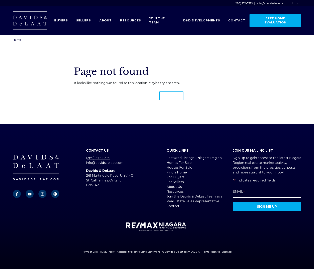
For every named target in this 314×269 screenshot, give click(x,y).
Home (17, 39)
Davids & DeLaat (100, 171)
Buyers (61, 20)
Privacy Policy (107, 251)
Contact (236, 20)
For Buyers (175, 177)
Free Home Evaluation (275, 20)
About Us (174, 187)
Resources (130, 20)
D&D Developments (201, 20)
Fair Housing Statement (146, 251)
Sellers (83, 20)
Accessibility (124, 251)
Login (296, 3)
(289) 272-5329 (244, 3)
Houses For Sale (179, 167)
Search (171, 96)
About (105, 20)
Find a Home (177, 172)
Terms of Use (89, 251)
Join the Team (157, 20)
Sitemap (227, 251)
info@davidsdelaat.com (272, 3)
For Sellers (175, 182)
